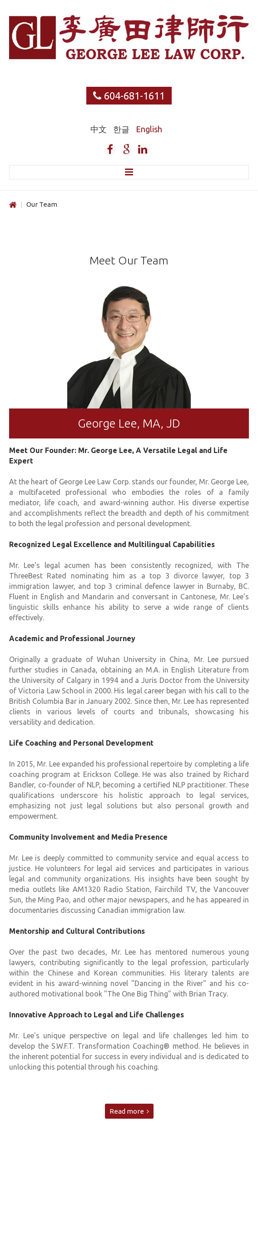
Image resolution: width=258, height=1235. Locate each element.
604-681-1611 (134, 95)
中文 (99, 129)
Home (13, 205)
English (149, 129)
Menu (129, 172)
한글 (122, 129)
